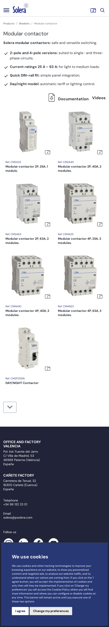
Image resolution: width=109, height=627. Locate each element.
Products (8, 23)
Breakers (24, 23)
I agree (20, 611)
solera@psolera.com (17, 517)
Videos (99, 98)
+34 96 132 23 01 (15, 504)
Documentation (67, 99)
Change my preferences (51, 611)
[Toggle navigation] (6, 10)
